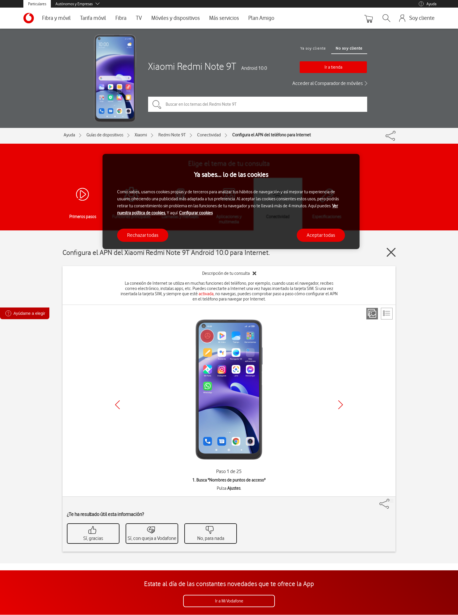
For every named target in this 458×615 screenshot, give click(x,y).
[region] (231, 201)
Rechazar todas (142, 235)
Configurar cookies (196, 213)
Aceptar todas (321, 235)
